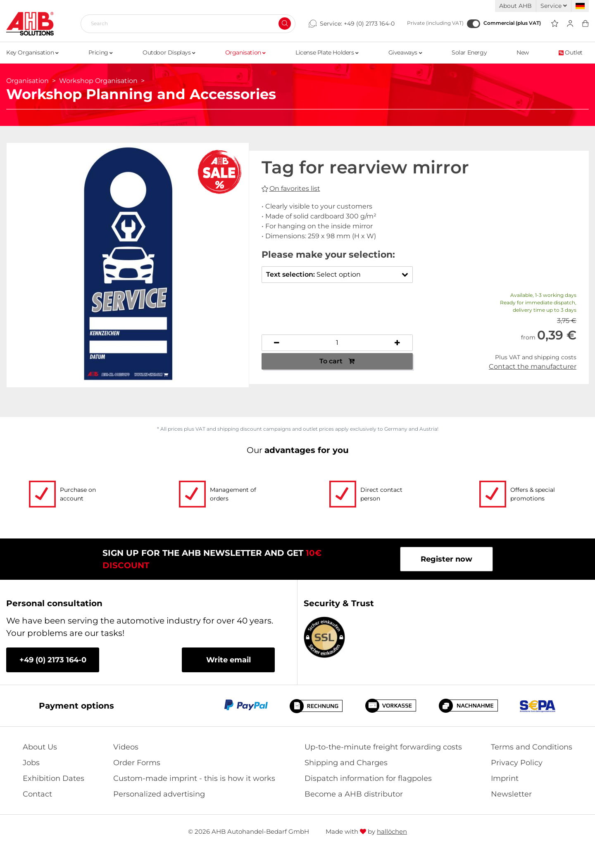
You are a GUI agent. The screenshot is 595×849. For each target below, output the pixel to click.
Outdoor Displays (169, 52)
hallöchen (392, 831)
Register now (446, 559)
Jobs (31, 762)
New (522, 52)
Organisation (245, 52)
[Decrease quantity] (277, 343)
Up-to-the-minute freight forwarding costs (383, 747)
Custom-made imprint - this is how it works (194, 778)
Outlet (571, 52)
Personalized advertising (159, 794)
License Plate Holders (327, 52)
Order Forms (136, 762)
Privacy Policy (517, 762)
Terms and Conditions (531, 747)
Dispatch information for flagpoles (368, 778)
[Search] (184, 23)
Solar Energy (469, 52)
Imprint (505, 778)
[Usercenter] (570, 23)
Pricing (100, 52)
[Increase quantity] (397, 343)
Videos (125, 747)
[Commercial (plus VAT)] (473, 23)
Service (553, 5)
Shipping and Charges (346, 762)
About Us (40, 747)
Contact (37, 794)
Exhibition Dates (53, 778)
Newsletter (511, 794)
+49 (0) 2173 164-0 (369, 23)
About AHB (515, 5)
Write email (228, 659)
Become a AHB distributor (354, 794)
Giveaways (405, 52)
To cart (337, 361)
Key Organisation (32, 52)
